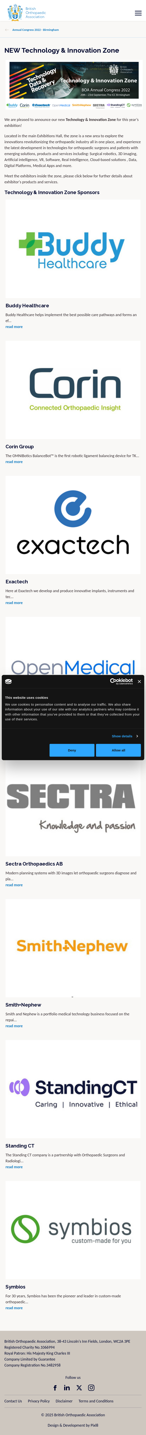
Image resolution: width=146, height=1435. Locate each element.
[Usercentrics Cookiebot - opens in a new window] (113, 681)
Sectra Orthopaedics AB (34, 864)
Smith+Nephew (23, 1005)
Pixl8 (94, 1425)
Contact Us (13, 1401)
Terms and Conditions (96, 1401)
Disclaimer (64, 1401)
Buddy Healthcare (27, 305)
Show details (122, 736)
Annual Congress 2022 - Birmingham (35, 30)
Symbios (15, 1287)
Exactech (17, 581)
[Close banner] (139, 681)
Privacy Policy (39, 1401)
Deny (72, 750)
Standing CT (20, 1146)
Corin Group (20, 446)
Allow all (118, 750)
